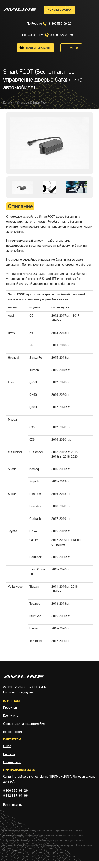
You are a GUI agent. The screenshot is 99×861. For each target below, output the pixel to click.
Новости (9, 754)
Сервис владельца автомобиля (24, 724)
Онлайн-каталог (59, 10)
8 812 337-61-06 (15, 795)
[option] (49, 143)
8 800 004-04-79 (61, 35)
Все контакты (12, 805)
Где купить (10, 716)
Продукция (10, 707)
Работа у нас (12, 762)
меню (74, 47)
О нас (7, 746)
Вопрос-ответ (12, 732)
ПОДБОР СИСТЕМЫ (38, 47)
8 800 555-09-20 (60, 23)
